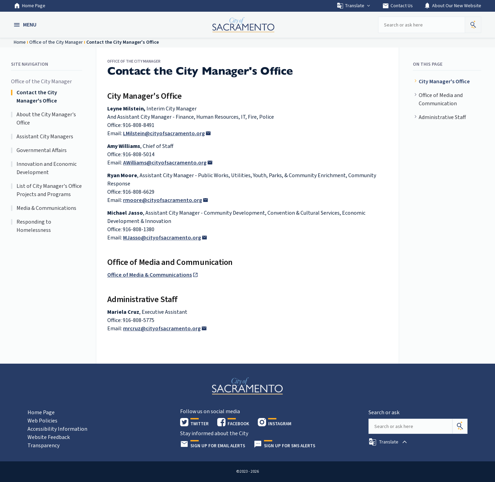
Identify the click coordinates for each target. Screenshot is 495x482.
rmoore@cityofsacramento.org (162, 200)
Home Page (29, 5)
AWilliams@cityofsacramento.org (165, 163)
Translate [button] (354, 5)
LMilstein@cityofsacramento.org (164, 133)
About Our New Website (452, 6)
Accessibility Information (57, 429)
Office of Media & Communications (149, 275)
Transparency (43, 445)
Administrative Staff (442, 117)
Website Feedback (49, 437)
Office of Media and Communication (441, 99)
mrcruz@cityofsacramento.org (162, 328)
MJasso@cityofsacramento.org (162, 238)
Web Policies (42, 421)
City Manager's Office (443, 81)
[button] (25, 24)
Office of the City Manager (56, 42)
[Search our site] (421, 25)
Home (20, 42)
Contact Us (397, 6)
